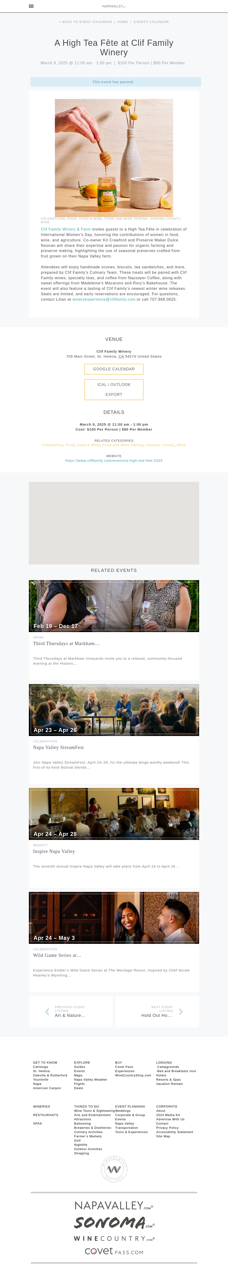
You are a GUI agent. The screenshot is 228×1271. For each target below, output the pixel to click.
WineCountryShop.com (133, 1075)
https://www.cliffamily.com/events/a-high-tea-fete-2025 (114, 460)
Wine (45, 222)
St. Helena (41, 1071)
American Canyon (47, 1088)
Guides (79, 1067)
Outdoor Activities (88, 1149)
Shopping (81, 1153)
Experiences (125, 1071)
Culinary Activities (88, 1132)
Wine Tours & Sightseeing (94, 1111)
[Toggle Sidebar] (31, 6)
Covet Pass (124, 1067)
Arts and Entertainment (92, 1115)
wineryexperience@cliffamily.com (104, 299)
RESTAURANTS (45, 1115)
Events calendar (151, 22)
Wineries (41, 1106)
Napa (37, 1084)
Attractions (82, 1119)
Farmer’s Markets (88, 1136)
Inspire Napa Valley (54, 851)
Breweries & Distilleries (92, 1128)
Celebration (53, 218)
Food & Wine (90, 218)
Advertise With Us (170, 1119)
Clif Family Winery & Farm (66, 229)
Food (72, 218)
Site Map (163, 1136)
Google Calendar (114, 369)
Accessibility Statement (174, 1132)
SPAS (37, 1123)
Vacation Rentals (169, 1084)
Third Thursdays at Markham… (66, 643)
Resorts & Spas (168, 1079)
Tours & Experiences (131, 1132)
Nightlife (81, 1145)
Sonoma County (165, 218)
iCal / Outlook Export (114, 390)
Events (79, 1071)
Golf (77, 1140)
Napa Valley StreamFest (58, 747)
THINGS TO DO (86, 1106)
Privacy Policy (167, 1128)
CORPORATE (167, 1106)
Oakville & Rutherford (50, 1075)
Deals (78, 1088)
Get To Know (45, 1062)
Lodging (164, 1062)
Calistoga (40, 1067)
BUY (118, 1062)
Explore (82, 1062)
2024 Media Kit (168, 1115)
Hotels (161, 1075)
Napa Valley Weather (91, 1079)
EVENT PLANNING (130, 1106)
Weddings (123, 1111)
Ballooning (82, 1123)
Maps (78, 1075)
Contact (162, 1123)
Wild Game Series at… (57, 955)
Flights (79, 1084)
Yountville (40, 1079)
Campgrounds (167, 1067)
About (161, 1111)
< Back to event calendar (85, 22)
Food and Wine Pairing (126, 218)
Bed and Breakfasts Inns (176, 1071)
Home (123, 22)
